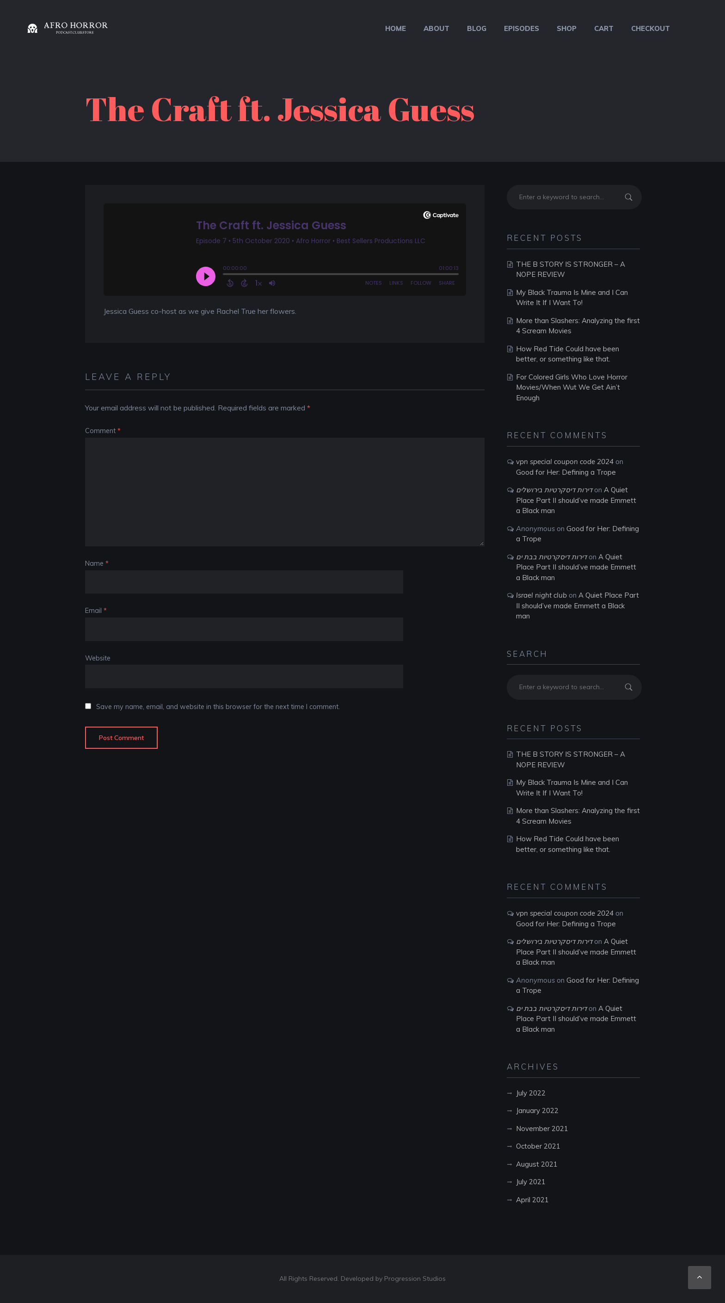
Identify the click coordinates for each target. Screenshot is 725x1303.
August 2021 (537, 1164)
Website (98, 658)
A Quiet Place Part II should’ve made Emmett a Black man (576, 500)
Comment (103, 431)
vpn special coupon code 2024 (565, 461)
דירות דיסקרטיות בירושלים (554, 489)
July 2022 (531, 1093)
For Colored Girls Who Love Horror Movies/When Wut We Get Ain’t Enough (571, 387)
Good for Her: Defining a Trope (566, 472)
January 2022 (537, 1110)
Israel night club (541, 595)
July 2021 (531, 1181)
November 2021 (542, 1128)
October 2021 (538, 1146)
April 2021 (532, 1199)
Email (96, 610)
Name (97, 563)
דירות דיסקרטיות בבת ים (551, 556)
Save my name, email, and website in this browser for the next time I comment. (218, 707)
